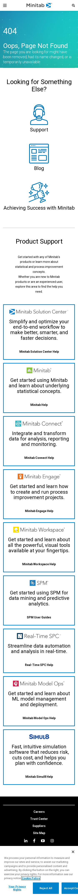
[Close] (73, 851)
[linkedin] (25, 840)
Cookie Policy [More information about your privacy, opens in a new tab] (31, 878)
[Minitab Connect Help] (39, 458)
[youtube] (43, 840)
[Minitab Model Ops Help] (39, 718)
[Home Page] (39, 5)
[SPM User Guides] (39, 617)
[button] (73, 5)
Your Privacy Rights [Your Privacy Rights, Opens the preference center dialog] (17, 888)
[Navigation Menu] (5, 5)
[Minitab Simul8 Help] (39, 777)
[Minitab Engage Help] (39, 511)
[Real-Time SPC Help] (39, 665)
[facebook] (34, 841)
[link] (39, 811)
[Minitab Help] (39, 405)
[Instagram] (52, 840)
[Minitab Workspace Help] (39, 564)
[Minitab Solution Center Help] (39, 351)
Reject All (46, 888)
